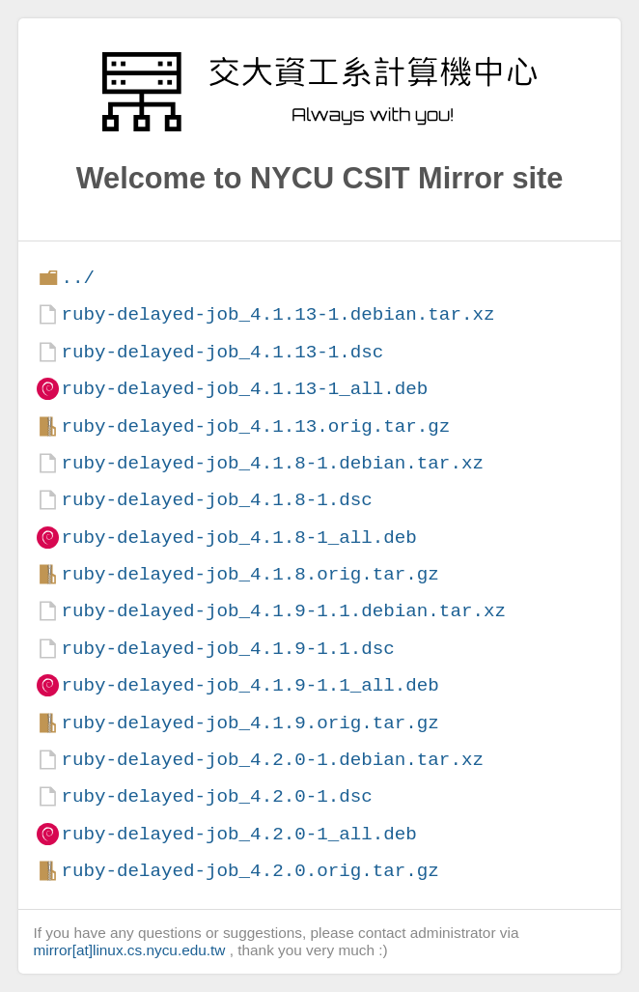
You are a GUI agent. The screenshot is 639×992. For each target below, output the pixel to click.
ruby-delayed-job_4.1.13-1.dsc (222, 352)
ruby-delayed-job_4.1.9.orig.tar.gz (249, 723)
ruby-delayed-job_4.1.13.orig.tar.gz (255, 426)
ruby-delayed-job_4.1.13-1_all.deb (244, 389)
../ (78, 278)
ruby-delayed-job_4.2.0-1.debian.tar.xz (272, 760)
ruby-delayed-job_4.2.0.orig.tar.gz (249, 871)
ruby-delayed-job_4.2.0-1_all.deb (238, 834)
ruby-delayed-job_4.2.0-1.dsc (216, 796)
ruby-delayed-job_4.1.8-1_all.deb (238, 537)
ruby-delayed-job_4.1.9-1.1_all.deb (249, 685)
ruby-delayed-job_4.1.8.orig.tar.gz (249, 574)
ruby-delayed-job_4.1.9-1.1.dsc (227, 649)
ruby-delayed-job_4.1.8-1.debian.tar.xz (272, 463)
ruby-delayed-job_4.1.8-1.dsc (216, 500)
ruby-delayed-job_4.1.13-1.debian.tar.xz (277, 314)
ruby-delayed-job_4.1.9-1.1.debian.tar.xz (283, 611)
